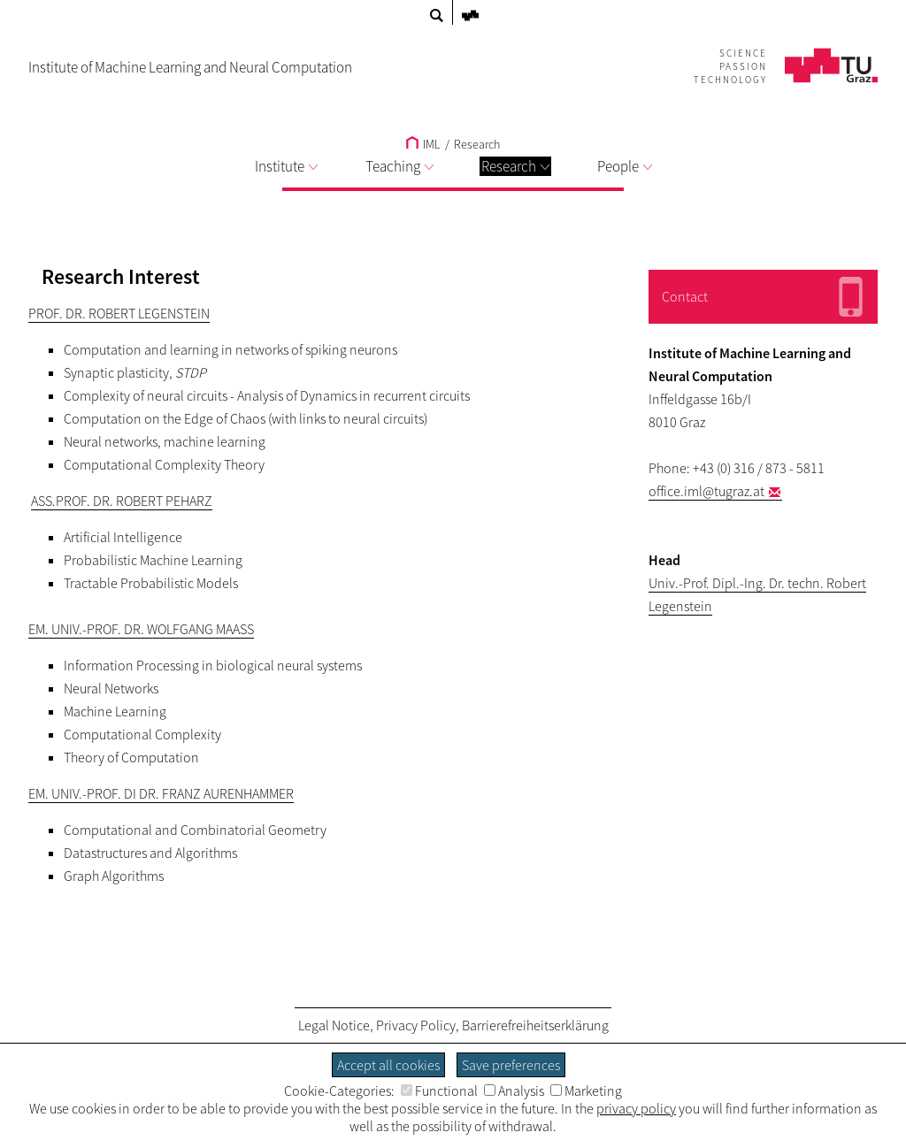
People (624, 166)
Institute (286, 166)
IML (423, 144)
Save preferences (511, 1065)
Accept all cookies (388, 1065)
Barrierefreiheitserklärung (535, 1025)
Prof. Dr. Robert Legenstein (119, 313)
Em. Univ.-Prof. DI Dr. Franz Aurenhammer (161, 793)
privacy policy (636, 1108)
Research (515, 166)
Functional (439, 1090)
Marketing (586, 1090)
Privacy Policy (416, 1025)
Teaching (399, 166)
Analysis (514, 1090)
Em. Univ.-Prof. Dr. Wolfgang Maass (141, 629)
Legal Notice (334, 1025)
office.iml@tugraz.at (706, 491)
